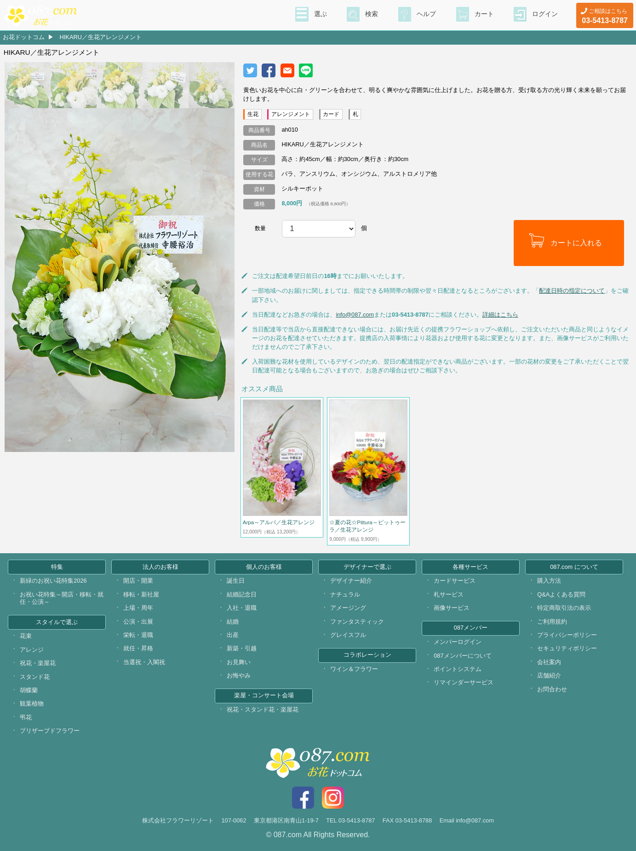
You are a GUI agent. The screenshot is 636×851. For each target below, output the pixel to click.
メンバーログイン (457, 641)
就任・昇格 (138, 648)
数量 (260, 228)
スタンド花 (35, 676)
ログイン (545, 14)
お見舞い (239, 662)
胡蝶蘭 (29, 690)
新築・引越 (242, 648)
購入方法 (549, 580)
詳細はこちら (500, 314)
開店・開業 (138, 580)
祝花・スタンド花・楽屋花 (262, 709)
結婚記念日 (242, 594)
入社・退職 (242, 607)
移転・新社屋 (141, 594)
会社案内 (549, 662)
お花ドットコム (24, 37)
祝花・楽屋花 (38, 663)
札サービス (449, 594)
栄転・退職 (138, 634)
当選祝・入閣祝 (144, 662)
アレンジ (32, 649)
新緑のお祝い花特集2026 (53, 580)
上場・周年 (138, 607)
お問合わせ (552, 689)
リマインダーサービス (463, 682)
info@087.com (355, 314)
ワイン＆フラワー (354, 669)
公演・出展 (138, 621)
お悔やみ (239, 675)
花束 (26, 635)
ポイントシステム (457, 669)
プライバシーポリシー (567, 634)
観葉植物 (32, 703)
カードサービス (455, 580)
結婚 (233, 621)
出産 (233, 634)
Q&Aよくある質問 (561, 594)
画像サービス (452, 607)
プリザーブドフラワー (50, 730)
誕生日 (236, 580)
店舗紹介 (549, 675)
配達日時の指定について (572, 290)
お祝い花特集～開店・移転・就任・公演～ (61, 598)
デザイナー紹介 (351, 580)
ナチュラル (345, 594)
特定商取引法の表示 (564, 607)
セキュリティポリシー (567, 648)
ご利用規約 (552, 621)
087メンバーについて (462, 655)
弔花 (26, 717)
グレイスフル (348, 634)
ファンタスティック (357, 621)
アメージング (348, 607)
